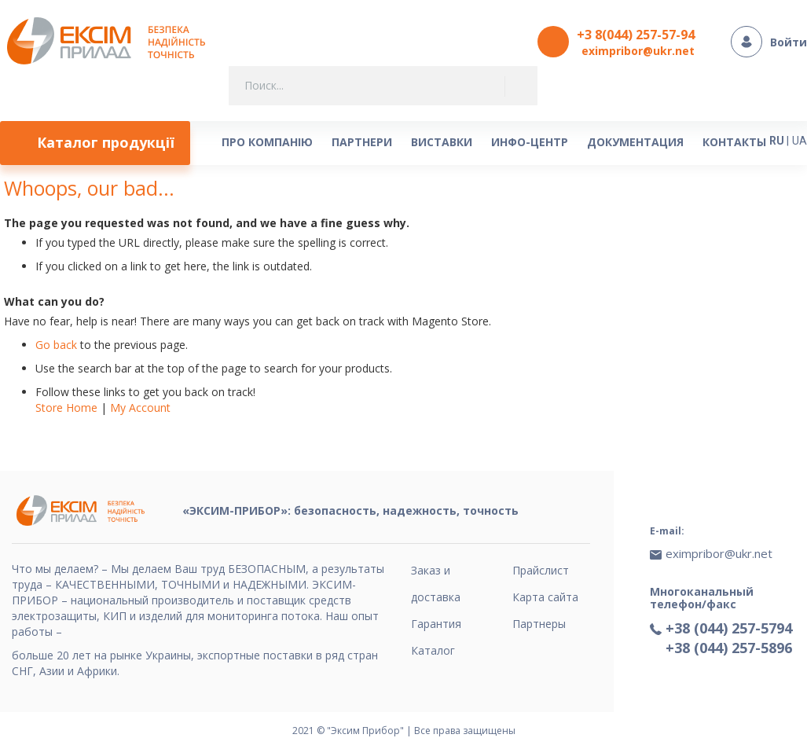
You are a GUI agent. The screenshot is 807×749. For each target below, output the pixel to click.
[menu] (384, 143)
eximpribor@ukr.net (638, 50)
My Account (140, 407)
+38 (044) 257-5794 (729, 628)
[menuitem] (95, 143)
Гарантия (436, 623)
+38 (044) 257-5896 (729, 647)
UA (799, 140)
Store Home (66, 407)
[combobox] (383, 85)
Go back (56, 344)
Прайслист (540, 570)
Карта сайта (545, 596)
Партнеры (539, 623)
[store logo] (110, 42)
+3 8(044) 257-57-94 (636, 34)
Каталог (433, 650)
